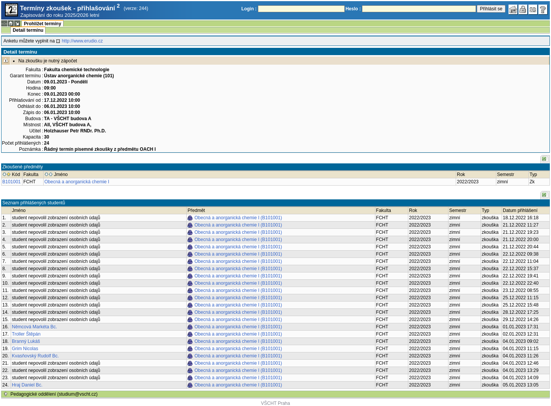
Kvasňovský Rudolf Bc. (35, 356)
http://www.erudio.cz (82, 41)
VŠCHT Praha (275, 403)
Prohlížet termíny (42, 23)
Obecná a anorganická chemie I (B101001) (238, 217)
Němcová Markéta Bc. (34, 326)
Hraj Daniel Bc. (27, 385)
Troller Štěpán (26, 334)
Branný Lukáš (26, 341)
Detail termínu (28, 30)
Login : (249, 8)
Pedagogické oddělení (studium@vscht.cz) (54, 394)
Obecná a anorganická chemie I (76, 181)
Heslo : (353, 8)
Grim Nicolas (25, 348)
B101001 (11, 181)
